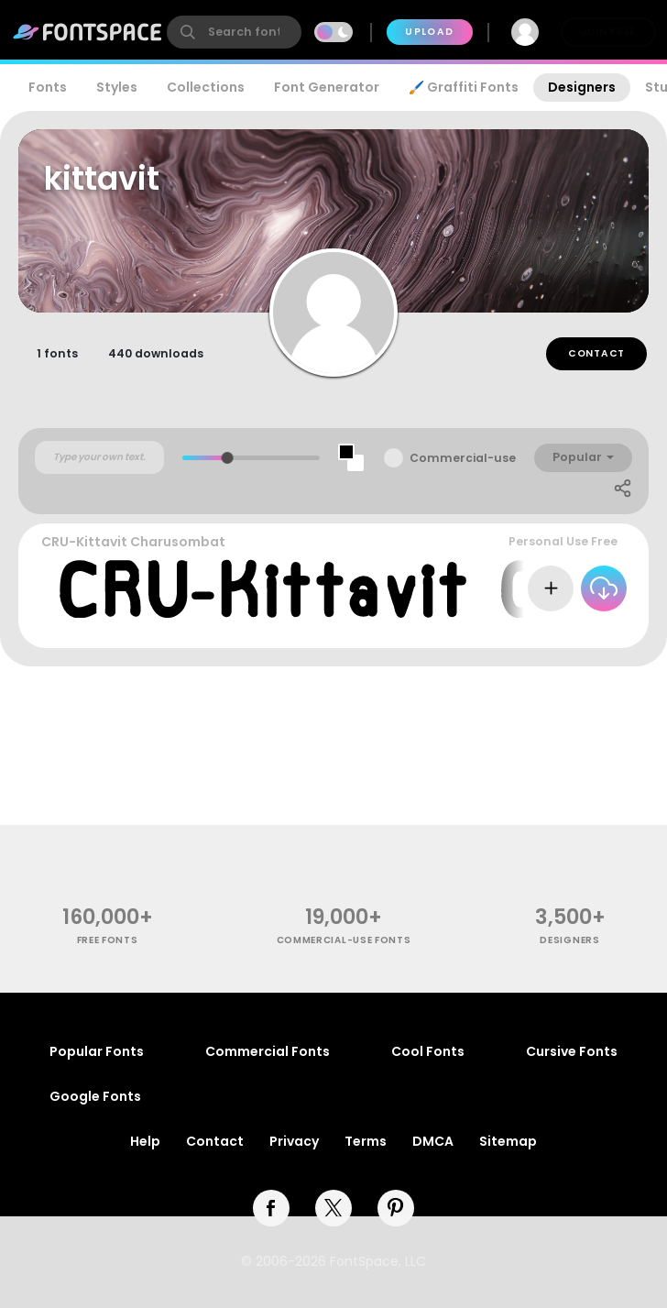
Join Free (608, 31)
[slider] (228, 458)
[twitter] (333, 1208)
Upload (429, 31)
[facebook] (271, 1208)
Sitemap (508, 1141)
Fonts (47, 87)
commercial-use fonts (344, 940)
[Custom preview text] (99, 457)
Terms (365, 1141)
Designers (582, 87)
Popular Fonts (96, 1051)
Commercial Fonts (267, 1051)
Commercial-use (463, 458)
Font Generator (326, 87)
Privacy (294, 1141)
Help (145, 1141)
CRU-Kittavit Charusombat (133, 542)
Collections (206, 87)
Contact (596, 353)
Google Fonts (95, 1096)
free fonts (107, 940)
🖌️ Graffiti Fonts (464, 87)
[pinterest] (395, 1208)
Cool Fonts (428, 1051)
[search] (234, 32)
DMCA (433, 1141)
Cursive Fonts (572, 1051)
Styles (116, 87)
